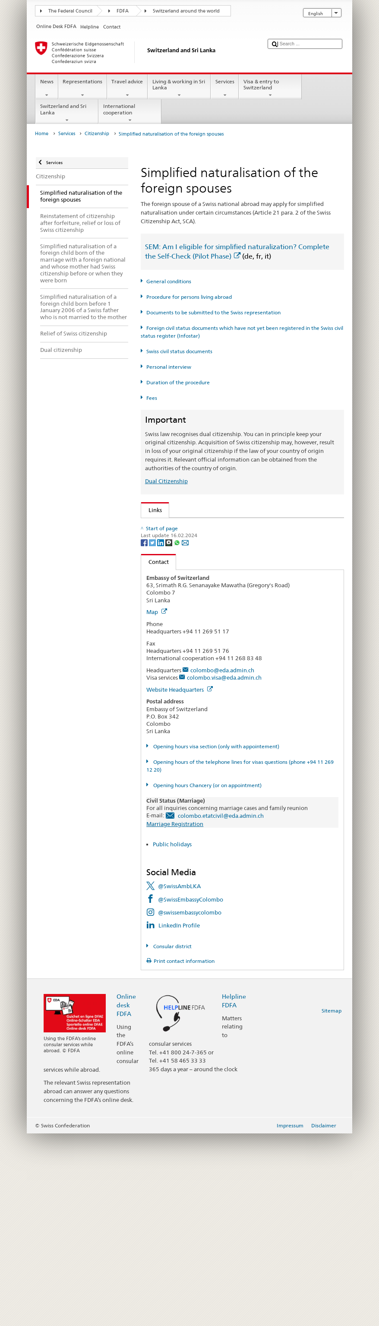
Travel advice (127, 88)
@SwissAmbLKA (179, 1078)
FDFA (123, 11)
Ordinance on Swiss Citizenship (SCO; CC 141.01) (213, 578)
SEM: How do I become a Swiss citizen (199, 526)
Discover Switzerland (177, 648)
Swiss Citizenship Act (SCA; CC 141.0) (198, 565)
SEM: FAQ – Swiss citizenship (187, 539)
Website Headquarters (179, 882)
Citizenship (97, 133)
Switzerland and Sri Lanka (67, 113)
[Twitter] (153, 734)
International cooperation (130, 113)
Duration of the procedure (178, 382)
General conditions (168, 281)
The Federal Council (70, 11)
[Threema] (169, 734)
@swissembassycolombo (189, 1104)
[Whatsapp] (178, 734)
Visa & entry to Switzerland (270, 88)
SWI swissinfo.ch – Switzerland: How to (201, 674)
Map (156, 804)
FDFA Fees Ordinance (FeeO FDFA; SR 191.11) (209, 592)
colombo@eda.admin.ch (222, 862)
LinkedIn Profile (179, 1117)
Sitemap (331, 1203)
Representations (83, 88)
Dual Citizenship (166, 481)
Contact (155, 754)
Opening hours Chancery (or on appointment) (207, 978)
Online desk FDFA (126, 1197)
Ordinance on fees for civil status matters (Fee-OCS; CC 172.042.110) (238, 604)
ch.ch (156, 661)
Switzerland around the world (186, 11)
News (46, 88)
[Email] (185, 734)
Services (224, 88)
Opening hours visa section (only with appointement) (215, 939)
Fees (151, 398)
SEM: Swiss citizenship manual (189, 552)
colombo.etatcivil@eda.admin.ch (221, 1008)
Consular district (172, 1139)
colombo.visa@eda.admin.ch (224, 870)
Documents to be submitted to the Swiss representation (213, 312)
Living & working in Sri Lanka (179, 88)
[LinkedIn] (161, 734)
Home (41, 133)
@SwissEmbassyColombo (190, 1092)
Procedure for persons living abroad (189, 297)
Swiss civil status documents (179, 351)
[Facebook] (145, 734)
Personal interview (168, 367)
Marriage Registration (174, 1016)
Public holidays (172, 1036)
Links (151, 509)
